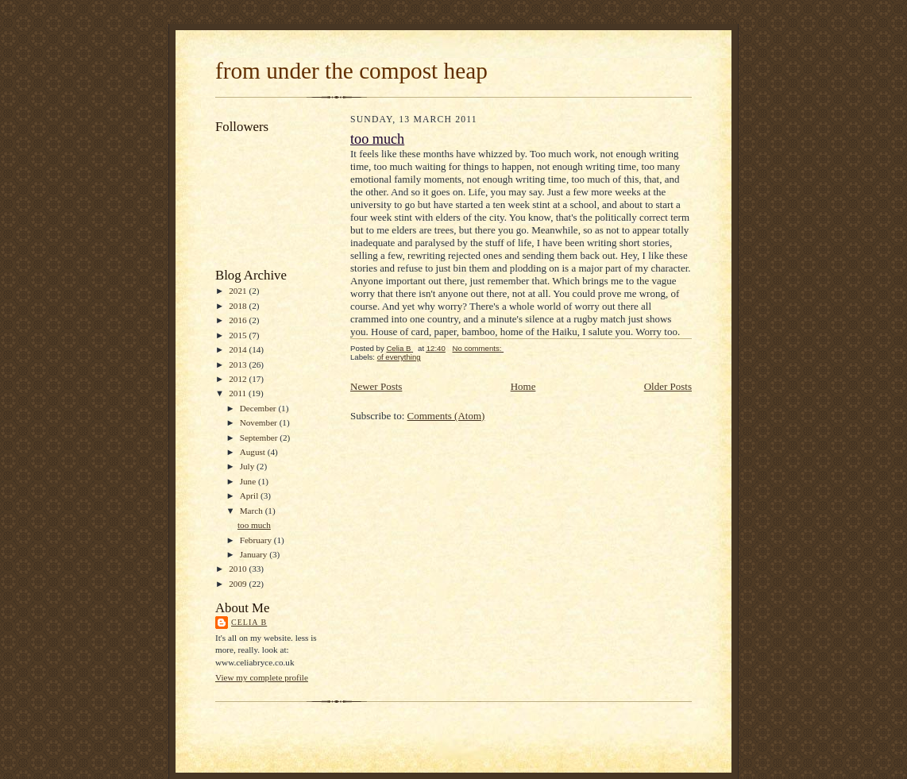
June (249, 481)
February (257, 540)
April (250, 495)
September (260, 437)
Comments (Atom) (446, 416)
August (254, 452)
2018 (239, 305)
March (252, 510)
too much (254, 525)
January (255, 554)
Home (523, 386)
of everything (399, 357)
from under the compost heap (351, 70)
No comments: (478, 348)
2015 (239, 335)
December (259, 408)
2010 (239, 568)
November (260, 422)
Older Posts (668, 386)
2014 (239, 349)
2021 (239, 290)
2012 (239, 379)
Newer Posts (376, 386)
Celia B (249, 622)
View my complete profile (261, 677)
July (248, 466)
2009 (239, 583)
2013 (239, 364)
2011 (239, 393)
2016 (239, 320)
